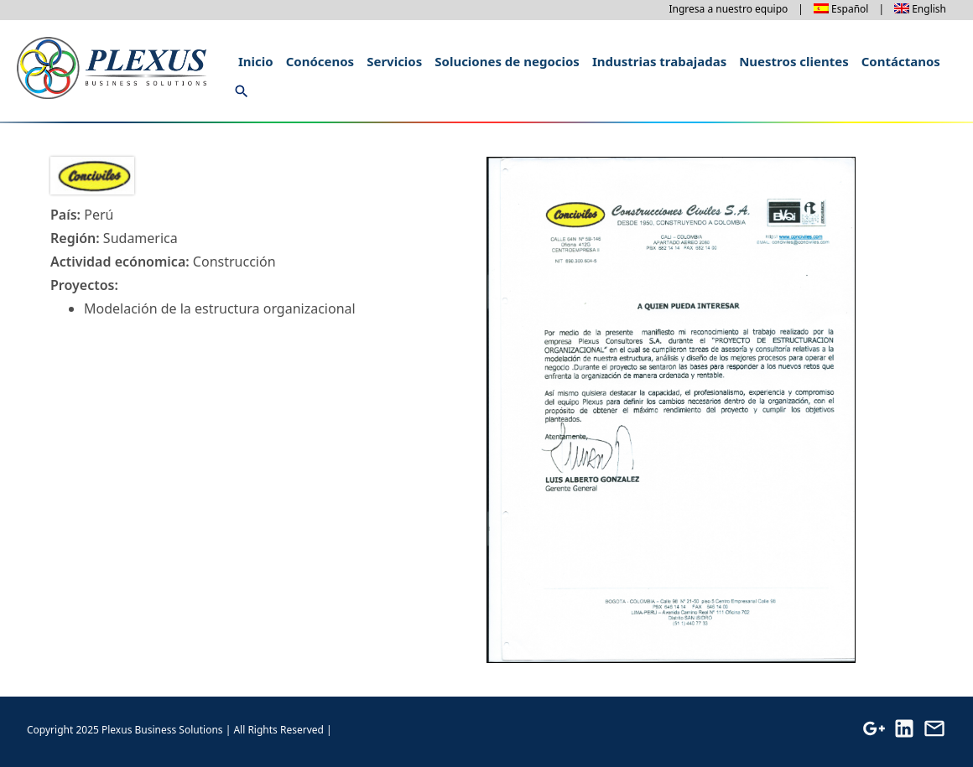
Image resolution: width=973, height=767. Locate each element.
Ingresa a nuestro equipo (728, 9)
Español (849, 9)
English (929, 9)
